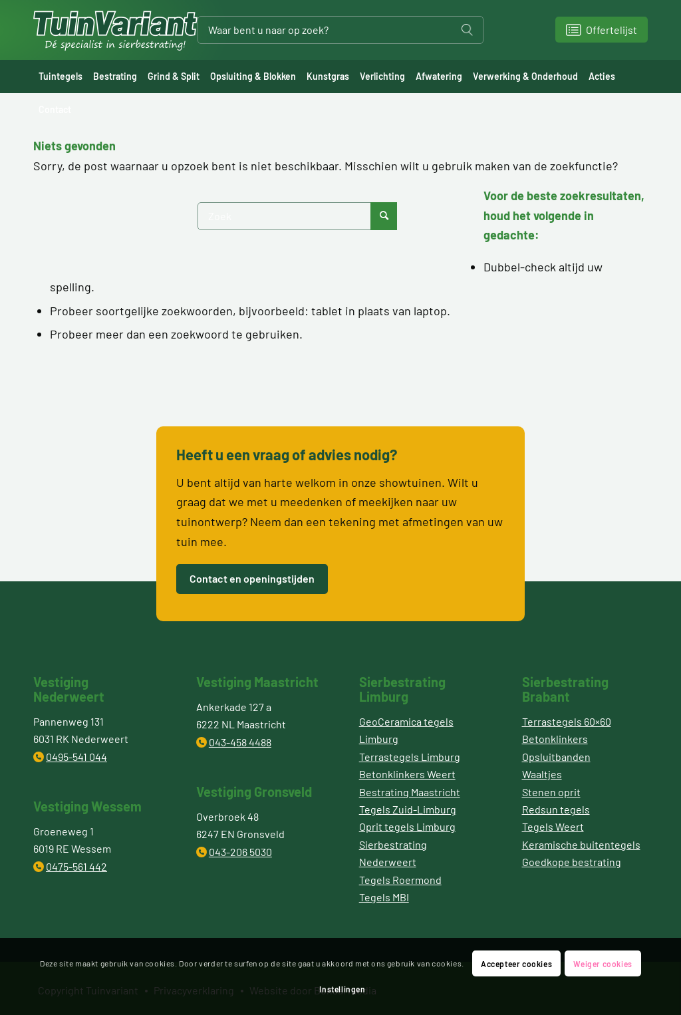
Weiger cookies (602, 963)
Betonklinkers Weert (407, 774)
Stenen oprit (551, 792)
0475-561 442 (76, 866)
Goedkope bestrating (571, 861)
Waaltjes (542, 774)
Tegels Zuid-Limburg (407, 809)
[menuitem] (60, 76)
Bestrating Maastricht (409, 792)
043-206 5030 (240, 851)
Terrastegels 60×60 (566, 721)
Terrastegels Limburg (409, 756)
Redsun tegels (556, 809)
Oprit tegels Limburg (407, 826)
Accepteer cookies (516, 963)
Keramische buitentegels (581, 844)
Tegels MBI (384, 897)
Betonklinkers (555, 738)
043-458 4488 (240, 742)
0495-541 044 (76, 756)
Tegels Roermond (400, 879)
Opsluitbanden (556, 756)
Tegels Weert (553, 826)
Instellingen (342, 989)
